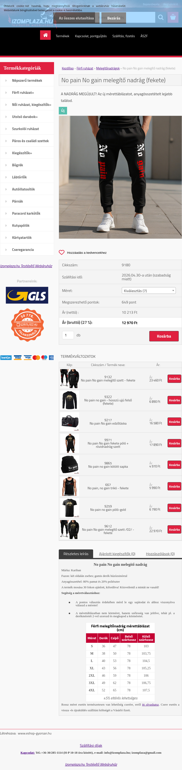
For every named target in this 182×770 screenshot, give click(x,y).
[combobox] (149, 290)
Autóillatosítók (23, 189)
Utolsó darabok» (25, 116)
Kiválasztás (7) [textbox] (135, 291)
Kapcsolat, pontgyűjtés (91, 35)
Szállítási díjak (91, 745)
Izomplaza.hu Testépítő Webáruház (26, 266)
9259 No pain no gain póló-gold (108, 508)
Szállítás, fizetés (123, 35)
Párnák (17, 201)
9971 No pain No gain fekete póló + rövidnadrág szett (108, 443)
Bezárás (113, 18)
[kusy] (68, 335)
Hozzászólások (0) (160, 554)
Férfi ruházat (85, 68)
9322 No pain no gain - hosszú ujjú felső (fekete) (108, 400)
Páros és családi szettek (30, 141)
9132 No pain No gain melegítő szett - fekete (108, 378)
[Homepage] (47, 35)
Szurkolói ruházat (25, 128)
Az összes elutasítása (76, 18)
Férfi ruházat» (23, 92)
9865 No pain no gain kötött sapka (108, 465)
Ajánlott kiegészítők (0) (117, 554)
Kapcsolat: (28, 752)
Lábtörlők (19, 177)
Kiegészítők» (22, 153)
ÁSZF (144, 35)
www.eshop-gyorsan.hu (34, 733)
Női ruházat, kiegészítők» (31, 104)
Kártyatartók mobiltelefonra (23, 239)
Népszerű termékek (27, 80)
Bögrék (17, 165)
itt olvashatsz (150, 704)
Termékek (62, 35)
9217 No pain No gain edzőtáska (108, 421)
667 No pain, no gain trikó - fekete (108, 486)
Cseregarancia (23, 249)
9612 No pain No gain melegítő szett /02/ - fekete (108, 529)
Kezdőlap (68, 68)
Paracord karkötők (26, 213)
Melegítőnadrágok (108, 68)
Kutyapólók (20, 225)
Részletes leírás (76, 554)
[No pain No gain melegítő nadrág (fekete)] (120, 118)
